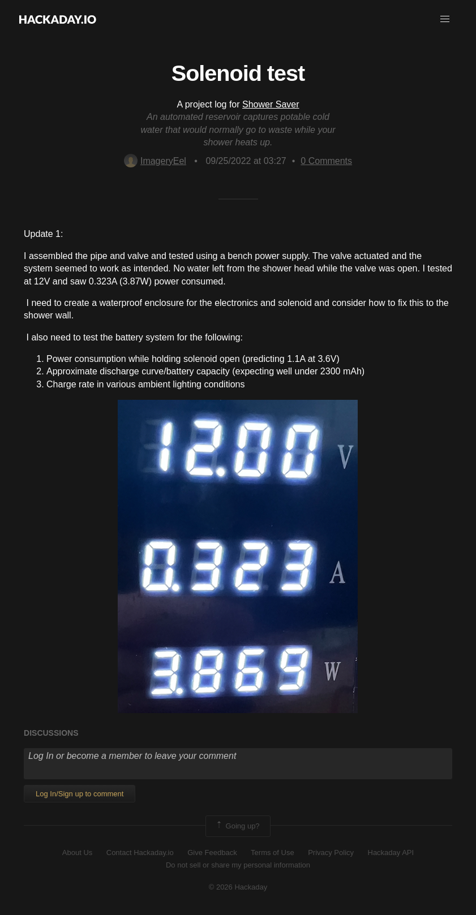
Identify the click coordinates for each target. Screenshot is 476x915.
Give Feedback (212, 852)
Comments (326, 161)
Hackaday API (391, 852)
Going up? (237, 826)
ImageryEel (155, 161)
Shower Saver (270, 104)
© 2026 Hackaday (238, 887)
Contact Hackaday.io (140, 852)
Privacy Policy (331, 852)
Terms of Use (272, 852)
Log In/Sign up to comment (79, 793)
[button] (445, 19)
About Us (77, 852)
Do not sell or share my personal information (238, 865)
